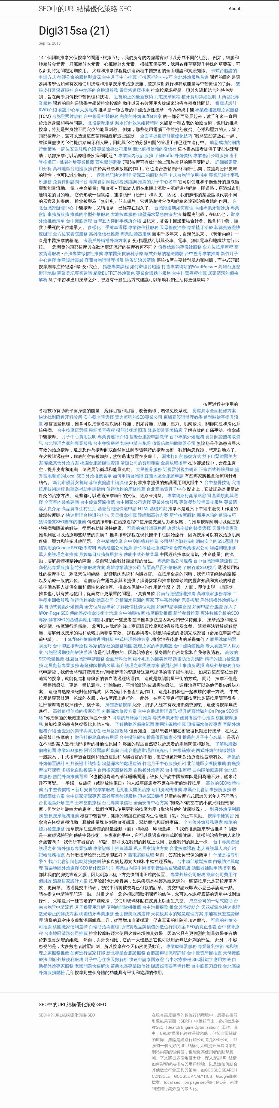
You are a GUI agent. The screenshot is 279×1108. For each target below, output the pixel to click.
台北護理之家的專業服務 (68, 443)
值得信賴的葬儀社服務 (180, 247)
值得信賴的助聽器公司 (174, 443)
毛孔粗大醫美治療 (133, 789)
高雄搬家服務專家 (214, 593)
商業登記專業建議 (74, 273)
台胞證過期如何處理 (173, 207)
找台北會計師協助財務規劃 (74, 861)
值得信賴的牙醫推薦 (125, 489)
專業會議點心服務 (153, 273)
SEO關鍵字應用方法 (211, 959)
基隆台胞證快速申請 (117, 508)
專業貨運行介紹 (113, 436)
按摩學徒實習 (221, 815)
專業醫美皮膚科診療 (123, 253)
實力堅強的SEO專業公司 (138, 417)
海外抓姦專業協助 (74, 848)
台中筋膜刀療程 (207, 966)
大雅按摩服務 (124, 214)
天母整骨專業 (225, 528)
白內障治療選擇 (207, 770)
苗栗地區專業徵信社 (130, 966)
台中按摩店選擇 (73, 430)
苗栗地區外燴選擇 (61, 868)
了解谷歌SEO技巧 (200, 567)
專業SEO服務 (70, 750)
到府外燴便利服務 (65, 959)
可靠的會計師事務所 (146, 528)
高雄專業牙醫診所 (212, 207)
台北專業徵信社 (117, 802)
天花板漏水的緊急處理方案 (177, 913)
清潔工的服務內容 (149, 175)
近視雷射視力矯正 (180, 469)
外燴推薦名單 (99, 476)
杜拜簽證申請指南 (83, 763)
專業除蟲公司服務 (114, 149)
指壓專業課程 (116, 266)
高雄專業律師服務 (119, 796)
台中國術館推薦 (189, 645)
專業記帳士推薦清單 (112, 848)
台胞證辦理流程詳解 (166, 953)
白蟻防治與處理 (104, 926)
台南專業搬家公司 (191, 547)
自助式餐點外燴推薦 (63, 606)
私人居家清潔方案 (151, 848)
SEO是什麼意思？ (97, 868)
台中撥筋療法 (132, 737)
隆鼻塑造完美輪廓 (165, 430)
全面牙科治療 (119, 659)
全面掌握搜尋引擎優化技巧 (166, 136)
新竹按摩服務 (183, 515)
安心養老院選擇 (98, 417)
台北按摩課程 (183, 848)
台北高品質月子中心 (166, 489)
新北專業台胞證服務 (125, 953)
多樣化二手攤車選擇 (107, 227)
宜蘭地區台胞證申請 (164, 476)
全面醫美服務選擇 (132, 913)
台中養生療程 (178, 770)
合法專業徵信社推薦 (83, 253)
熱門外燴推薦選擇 (71, 776)
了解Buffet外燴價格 (173, 155)
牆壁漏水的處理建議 (121, 763)
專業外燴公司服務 (189, 874)
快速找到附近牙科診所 (60, 417)
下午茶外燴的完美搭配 (177, 600)
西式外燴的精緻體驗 (215, 750)
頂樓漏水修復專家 (204, 724)
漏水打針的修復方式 (181, 456)
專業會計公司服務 (210, 155)
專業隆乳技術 (211, 946)
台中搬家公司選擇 (133, 502)
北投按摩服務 (101, 123)
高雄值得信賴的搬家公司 (77, 711)
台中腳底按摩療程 (71, 645)
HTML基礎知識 (152, 508)
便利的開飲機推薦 (123, 907)
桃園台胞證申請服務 (85, 659)
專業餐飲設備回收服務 (201, 502)
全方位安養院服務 (70, 234)
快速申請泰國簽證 (146, 959)
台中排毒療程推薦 (190, 273)
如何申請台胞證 (135, 443)
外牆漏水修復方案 (119, 711)
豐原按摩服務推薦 (62, 815)
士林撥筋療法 (182, 750)
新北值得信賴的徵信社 (155, 149)
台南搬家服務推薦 (115, 770)
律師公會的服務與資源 (79, 77)
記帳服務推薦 (52, 855)
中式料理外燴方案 (133, 639)
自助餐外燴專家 (149, 770)
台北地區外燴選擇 (56, 802)
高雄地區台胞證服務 (72, 168)
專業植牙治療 (200, 227)
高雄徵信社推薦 (104, 234)
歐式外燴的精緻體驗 (164, 253)
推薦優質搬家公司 (164, 737)
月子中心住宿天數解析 (106, 959)
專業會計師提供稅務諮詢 (113, 181)
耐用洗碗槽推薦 (170, 724)
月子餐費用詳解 (90, 907)
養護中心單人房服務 (77, 109)
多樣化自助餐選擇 (79, 770)
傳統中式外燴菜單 (141, 554)
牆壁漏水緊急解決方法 (159, 214)
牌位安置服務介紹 (78, 149)
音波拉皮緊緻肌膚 (173, 868)
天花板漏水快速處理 (220, 907)
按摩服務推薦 (159, 613)
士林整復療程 (88, 802)
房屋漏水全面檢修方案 (214, 410)
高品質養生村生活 (79, 508)
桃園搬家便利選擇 (70, 926)
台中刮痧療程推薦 (142, 541)
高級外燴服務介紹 (222, 665)
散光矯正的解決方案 (58, 913)
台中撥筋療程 (79, 221)
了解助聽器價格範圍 (134, 724)
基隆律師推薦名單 (97, 665)
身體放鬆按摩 (118, 704)
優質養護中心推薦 (197, 717)
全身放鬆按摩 (174, 463)
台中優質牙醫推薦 (97, 502)
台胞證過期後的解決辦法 (68, 652)
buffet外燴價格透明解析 (91, 639)
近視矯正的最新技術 (133, 96)
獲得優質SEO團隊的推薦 (62, 521)
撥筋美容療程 (102, 430)
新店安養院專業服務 (94, 789)
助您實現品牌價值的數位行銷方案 (153, 926)
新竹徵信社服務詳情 (153, 547)
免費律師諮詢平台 (70, 181)
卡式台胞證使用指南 (188, 175)
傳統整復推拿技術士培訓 (94, 613)
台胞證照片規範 (67, 116)
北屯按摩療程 (167, 96)
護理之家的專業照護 (153, 645)
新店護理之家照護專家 (138, 665)
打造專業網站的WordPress (187, 266)
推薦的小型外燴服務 (90, 214)
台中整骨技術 (217, 482)
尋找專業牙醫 (166, 717)
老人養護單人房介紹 (216, 848)
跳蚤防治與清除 (140, 260)
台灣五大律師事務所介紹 (117, 221)
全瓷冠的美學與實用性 (79, 730)
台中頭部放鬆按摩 (195, 861)
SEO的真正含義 (202, 926)
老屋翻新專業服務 (61, 665)
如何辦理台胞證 (145, 266)
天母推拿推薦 (124, 515)
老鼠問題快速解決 (92, 966)
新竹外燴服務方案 (87, 567)
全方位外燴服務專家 (204, 822)
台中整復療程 (106, 443)
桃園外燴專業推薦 (76, 162)
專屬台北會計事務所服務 (207, 789)
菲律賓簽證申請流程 (108, 482)
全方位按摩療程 (218, 247)
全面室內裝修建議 (61, 502)
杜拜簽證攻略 (115, 730)
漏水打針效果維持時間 (137, 123)
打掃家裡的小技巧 (155, 77)
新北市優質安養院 (70, 482)
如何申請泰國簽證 (173, 606)
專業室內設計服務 (135, 155)
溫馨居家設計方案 (70, 881)
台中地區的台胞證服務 (96, 90)
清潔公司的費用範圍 (140, 463)
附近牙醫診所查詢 (101, 750)
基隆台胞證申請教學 (148, 436)
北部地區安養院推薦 (206, 763)
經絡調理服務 (223, 547)
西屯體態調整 (109, 162)
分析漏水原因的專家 (134, 600)
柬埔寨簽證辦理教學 (183, 417)
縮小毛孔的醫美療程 (152, 659)
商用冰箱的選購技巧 (216, 515)
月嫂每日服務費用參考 (101, 554)
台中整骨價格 (57, 789)
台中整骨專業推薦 (202, 253)
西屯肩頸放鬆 (141, 855)
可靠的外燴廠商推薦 (131, 717)
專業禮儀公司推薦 (115, 547)
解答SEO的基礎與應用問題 (74, 619)
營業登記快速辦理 (113, 175)
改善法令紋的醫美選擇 (189, 528)
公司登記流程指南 (177, 541)
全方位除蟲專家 (99, 606)
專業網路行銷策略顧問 (189, 495)
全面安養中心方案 (151, 802)
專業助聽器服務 (135, 234)
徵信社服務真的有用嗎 (96, 737)
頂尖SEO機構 (150, 796)
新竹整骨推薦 (186, 613)
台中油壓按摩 (132, 613)
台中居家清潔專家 (83, 796)
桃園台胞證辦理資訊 (99, 463)
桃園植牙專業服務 (96, 913)
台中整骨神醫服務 (102, 116)
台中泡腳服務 (155, 907)
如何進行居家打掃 (87, 953)
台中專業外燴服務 (186, 436)
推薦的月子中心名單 (157, 181)
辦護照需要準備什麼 (170, 966)
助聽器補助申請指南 (85, 489)
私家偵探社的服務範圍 (110, 645)
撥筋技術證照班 (132, 430)
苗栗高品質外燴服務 (162, 567)
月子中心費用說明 (79, 436)
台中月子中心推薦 (119, 77)
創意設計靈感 (70, 260)
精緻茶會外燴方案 (61, 463)
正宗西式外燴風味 (217, 469)
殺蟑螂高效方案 (153, 515)
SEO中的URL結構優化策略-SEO (85, 9)
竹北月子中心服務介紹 (164, 763)
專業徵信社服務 (143, 227)
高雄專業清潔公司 (123, 567)
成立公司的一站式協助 (211, 900)
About (234, 8)
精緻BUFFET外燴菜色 (114, 273)
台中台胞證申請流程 (213, 561)
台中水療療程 (178, 959)
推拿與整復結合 (184, 907)
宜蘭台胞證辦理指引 (104, 260)
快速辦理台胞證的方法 (88, 515)
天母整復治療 (173, 227)
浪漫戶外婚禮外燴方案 (105, 240)
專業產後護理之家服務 (217, 109)
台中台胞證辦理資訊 (157, 711)
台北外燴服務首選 (192, 77)
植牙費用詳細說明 (198, 96)
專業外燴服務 (165, 502)
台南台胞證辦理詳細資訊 (144, 750)
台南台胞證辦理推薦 (176, 593)
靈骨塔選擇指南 (134, 90)
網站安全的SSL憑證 (215, 541)
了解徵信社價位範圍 (135, 606)
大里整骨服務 (149, 469)
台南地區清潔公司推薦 (66, 933)
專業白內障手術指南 (135, 868)
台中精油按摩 (110, 541)
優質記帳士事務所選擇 (182, 665)
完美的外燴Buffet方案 (141, 116)
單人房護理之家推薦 (58, 554)
